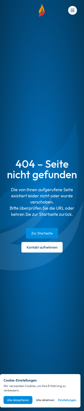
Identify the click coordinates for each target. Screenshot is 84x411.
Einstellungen (67, 400)
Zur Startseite (42, 233)
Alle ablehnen (45, 400)
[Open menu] (72, 10)
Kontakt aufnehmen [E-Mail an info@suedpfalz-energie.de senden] (42, 247)
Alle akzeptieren (18, 400)
